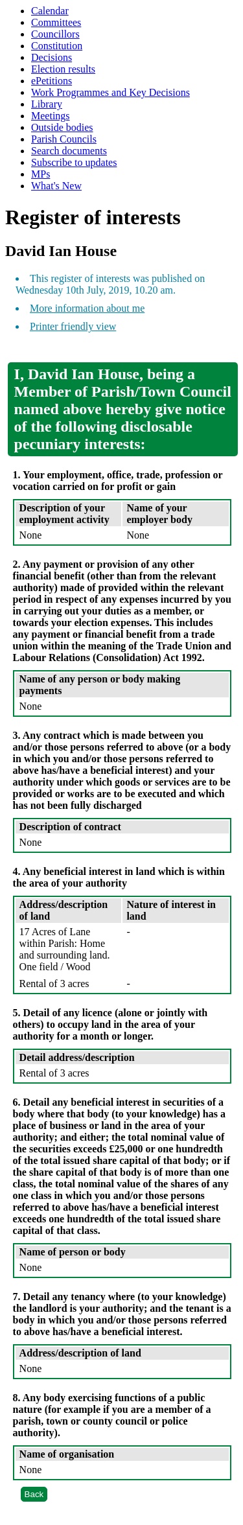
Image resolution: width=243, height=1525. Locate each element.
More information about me (87, 308)
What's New (56, 185)
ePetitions (51, 80)
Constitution (56, 45)
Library (46, 104)
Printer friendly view (73, 326)
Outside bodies (62, 127)
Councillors (55, 34)
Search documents (69, 150)
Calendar (50, 10)
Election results (63, 69)
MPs (40, 174)
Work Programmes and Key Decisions (110, 92)
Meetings (50, 115)
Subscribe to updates (74, 162)
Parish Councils (64, 139)
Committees (56, 22)
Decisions (51, 57)
